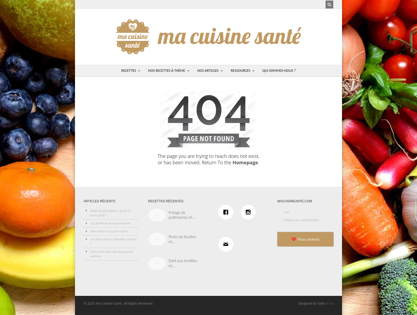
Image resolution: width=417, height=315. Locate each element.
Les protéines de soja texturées (111, 223)
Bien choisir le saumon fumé (109, 231)
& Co (329, 303)
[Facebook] (227, 212)
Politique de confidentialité (301, 220)
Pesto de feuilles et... (182, 239)
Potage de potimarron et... (182, 215)
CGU (287, 212)
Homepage (245, 162)
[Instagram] (249, 212)
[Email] (227, 244)
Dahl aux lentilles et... (183, 263)
